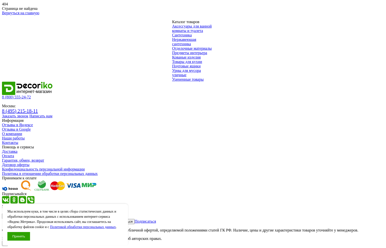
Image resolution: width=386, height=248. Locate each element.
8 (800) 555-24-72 (16, 97)
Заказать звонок (15, 116)
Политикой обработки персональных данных (83, 227)
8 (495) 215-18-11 (20, 111)
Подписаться (145, 221)
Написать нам (40, 116)
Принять (18, 236)
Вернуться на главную (20, 13)
